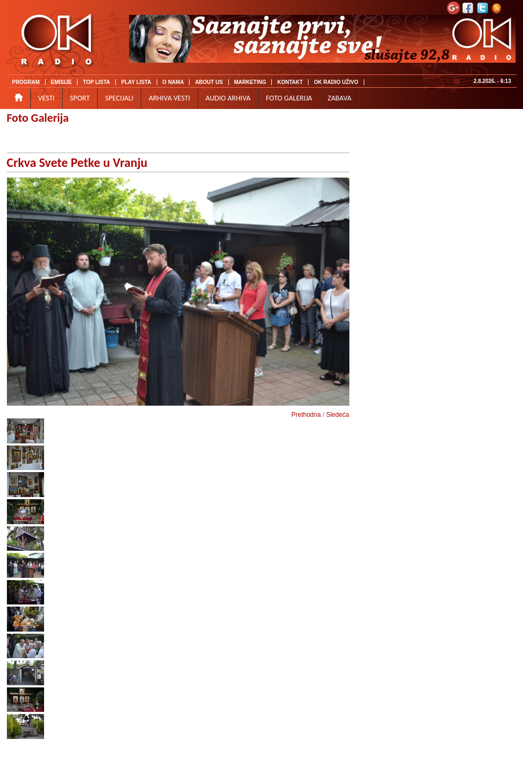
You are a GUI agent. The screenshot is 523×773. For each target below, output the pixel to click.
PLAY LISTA (136, 82)
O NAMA (173, 82)
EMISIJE (61, 82)
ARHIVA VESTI (169, 98)
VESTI (46, 98)
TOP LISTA (96, 82)
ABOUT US (208, 82)
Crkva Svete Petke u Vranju (77, 162)
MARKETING (250, 82)
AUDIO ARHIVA (228, 98)
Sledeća (337, 414)
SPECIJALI (119, 98)
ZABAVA (339, 98)
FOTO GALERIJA (289, 98)
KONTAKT (290, 82)
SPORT (80, 98)
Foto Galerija (38, 118)
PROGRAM (26, 82)
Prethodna (306, 414)
